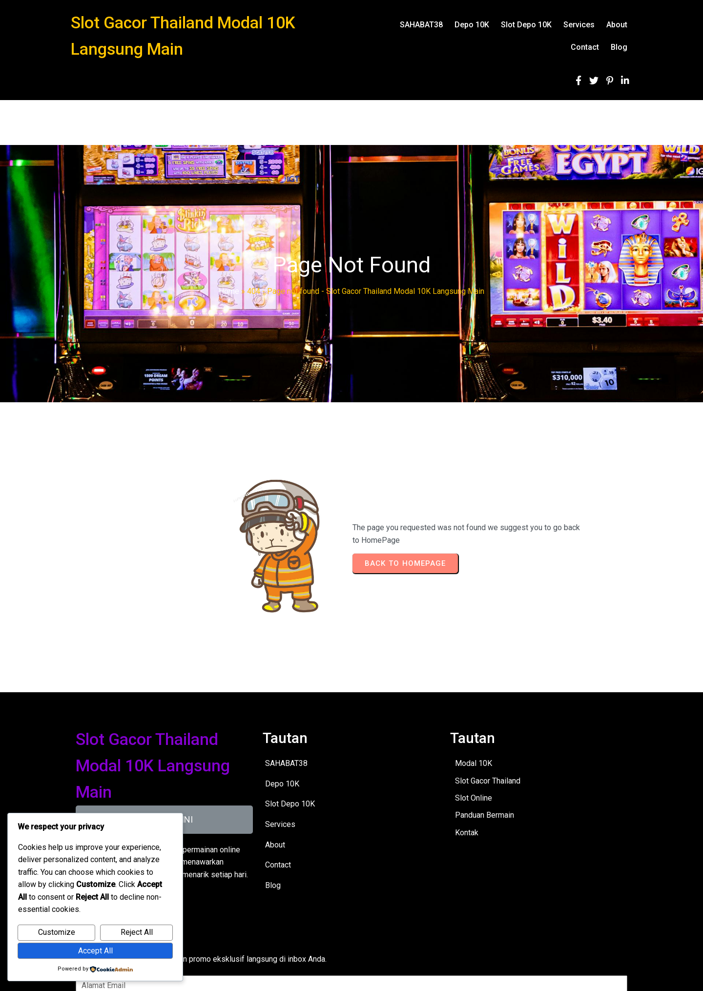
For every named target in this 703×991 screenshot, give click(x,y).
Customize (56, 932)
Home (229, 291)
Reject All (137, 932)
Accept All (95, 950)
